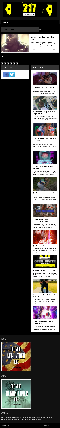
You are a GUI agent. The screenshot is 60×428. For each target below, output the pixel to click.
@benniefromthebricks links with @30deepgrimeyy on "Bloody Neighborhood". (45, 220)
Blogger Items (52, 425)
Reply (55, 50)
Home (5, 29)
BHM (13, 29)
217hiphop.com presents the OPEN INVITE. (44, 270)
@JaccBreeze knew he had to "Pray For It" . (44, 87)
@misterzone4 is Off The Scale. (41, 246)
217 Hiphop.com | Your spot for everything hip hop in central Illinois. (27, 425)
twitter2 (12, 74)
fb (6, 74)
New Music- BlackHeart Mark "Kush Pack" (42, 38)
